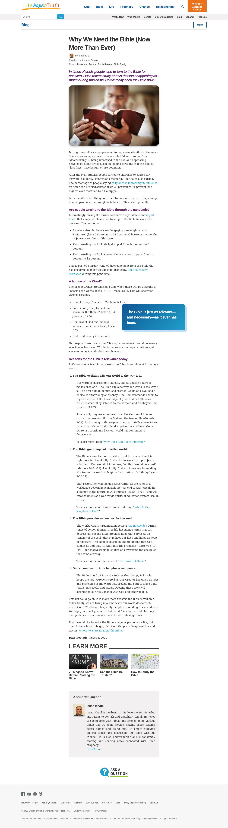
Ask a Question (49, 803)
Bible (99, 6)
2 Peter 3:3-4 (106, 312)
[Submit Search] (60, 16)
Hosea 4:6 (102, 336)
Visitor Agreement (82, 811)
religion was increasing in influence (134, 182)
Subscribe (65, 803)
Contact (78, 803)
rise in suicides (137, 525)
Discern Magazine (164, 17)
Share (94, 60)
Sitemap (154, 803)
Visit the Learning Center (197, 7)
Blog (179, 17)
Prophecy (126, 6)
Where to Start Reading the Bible (100, 630)
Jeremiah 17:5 (82, 316)
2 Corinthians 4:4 (97, 430)
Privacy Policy (100, 811)
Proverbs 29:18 (107, 579)
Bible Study (120, 64)
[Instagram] (35, 794)
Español (190, 17)
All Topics (107, 803)
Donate (147, 17)
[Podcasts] (41, 794)
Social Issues (105, 64)
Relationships (165, 6)
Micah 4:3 (149, 487)
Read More (94, 749)
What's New (118, 17)
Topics (200, 25)
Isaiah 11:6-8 (136, 491)
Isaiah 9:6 (114, 487)
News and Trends (87, 64)
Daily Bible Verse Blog (135, 803)
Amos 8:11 (120, 290)
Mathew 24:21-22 (88, 468)
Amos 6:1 (98, 302)
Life (111, 6)
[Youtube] (29, 794)
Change (144, 6)
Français (202, 17)
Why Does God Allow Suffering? (124, 441)
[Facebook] (23, 794)
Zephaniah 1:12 (115, 302)
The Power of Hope (131, 561)
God (87, 6)
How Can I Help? (29, 803)
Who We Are (133, 17)
